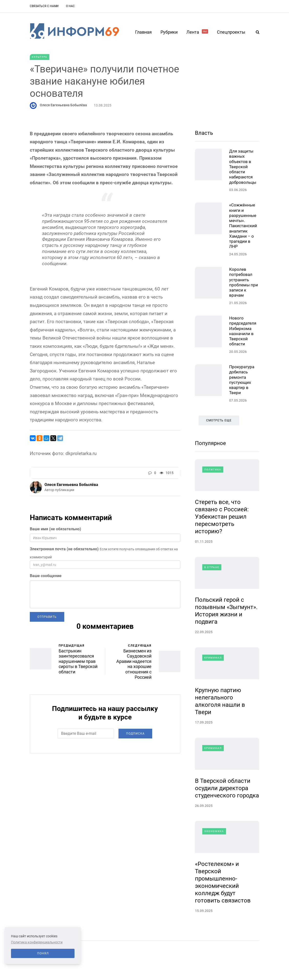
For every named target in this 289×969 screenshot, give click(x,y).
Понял (43, 953)
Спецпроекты (231, 32)
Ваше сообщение (46, 575)
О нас (70, 6)
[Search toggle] (255, 32)
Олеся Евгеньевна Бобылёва (63, 105)
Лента (197, 32)
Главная (143, 32)
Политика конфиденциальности (37, 942)
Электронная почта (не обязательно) (64, 549)
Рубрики (169, 32)
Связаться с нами (44, 6)
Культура (39, 57)
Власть (204, 133)
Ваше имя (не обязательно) (55, 529)
